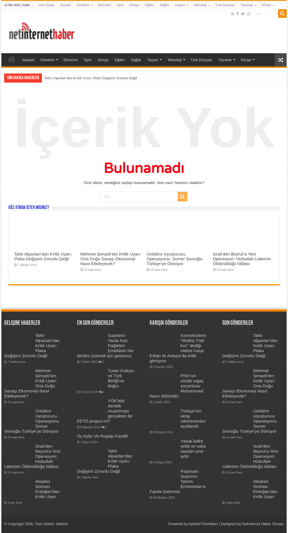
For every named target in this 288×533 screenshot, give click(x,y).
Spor (120, 5)
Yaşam (180, 5)
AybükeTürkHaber (203, 524)
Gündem (82, 5)
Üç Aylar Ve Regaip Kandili (102, 436)
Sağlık (164, 5)
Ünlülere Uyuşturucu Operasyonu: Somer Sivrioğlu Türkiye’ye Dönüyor (174, 259)
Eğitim (149, 5)
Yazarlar (247, 5)
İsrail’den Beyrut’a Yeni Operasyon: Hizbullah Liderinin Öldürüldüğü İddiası (242, 259)
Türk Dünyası (225, 5)
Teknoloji (200, 5)
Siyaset (65, 5)
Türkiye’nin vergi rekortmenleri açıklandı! (193, 418)
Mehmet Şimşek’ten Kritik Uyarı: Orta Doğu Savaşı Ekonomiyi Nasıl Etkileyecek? (110, 259)
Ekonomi (104, 5)
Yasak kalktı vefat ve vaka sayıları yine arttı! (193, 449)
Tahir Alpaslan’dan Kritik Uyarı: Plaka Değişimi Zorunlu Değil (90, 78)
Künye (266, 5)
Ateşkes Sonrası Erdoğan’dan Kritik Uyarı (47, 489)
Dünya (134, 5)
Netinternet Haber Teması (263, 524)
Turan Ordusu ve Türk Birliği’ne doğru (121, 378)
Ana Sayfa (46, 5)
